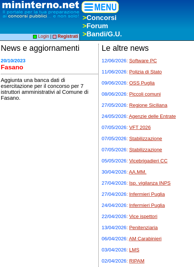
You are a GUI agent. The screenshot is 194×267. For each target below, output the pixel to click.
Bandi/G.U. (102, 34)
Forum (95, 26)
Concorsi (99, 18)
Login (41, 36)
